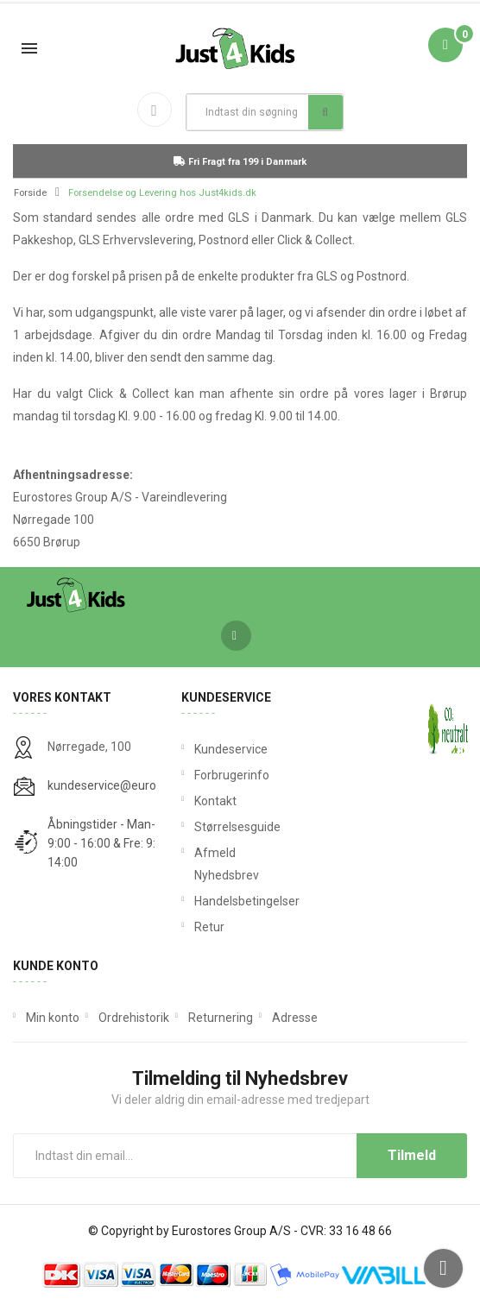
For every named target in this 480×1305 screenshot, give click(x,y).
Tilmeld (412, 1155)
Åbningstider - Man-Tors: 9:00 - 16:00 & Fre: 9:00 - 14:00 (114, 843)
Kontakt (215, 801)
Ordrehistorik (133, 1017)
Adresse (295, 1017)
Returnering (220, 1017)
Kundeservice (231, 749)
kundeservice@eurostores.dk (126, 785)
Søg (325, 112)
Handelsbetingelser (239, 901)
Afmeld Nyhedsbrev (226, 864)
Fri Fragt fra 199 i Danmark (240, 161)
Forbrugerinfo (231, 775)
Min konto (52, 1017)
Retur (209, 927)
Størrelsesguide (237, 827)
